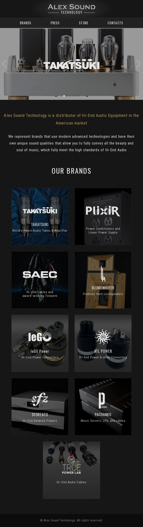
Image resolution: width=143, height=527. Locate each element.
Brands (25, 22)
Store (83, 22)
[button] (4, 64)
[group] (71, 64)
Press (55, 22)
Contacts (115, 22)
